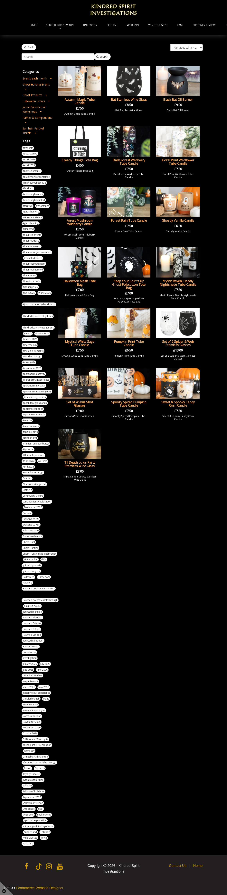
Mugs (46, 698)
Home (33, 25)
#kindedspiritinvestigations (38, 316)
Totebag (45, 832)
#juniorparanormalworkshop (39, 304)
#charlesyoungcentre (34, 182)
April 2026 (28, 466)
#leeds (28, 333)
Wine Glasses (30, 837)
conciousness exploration (37, 501)
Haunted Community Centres (39, 588)
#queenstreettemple (34, 414)
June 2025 (28, 669)
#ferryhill (28, 206)
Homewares (29, 652)
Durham (27, 513)
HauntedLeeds (31, 646)
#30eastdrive (30, 153)
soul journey (44, 814)
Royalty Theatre (31, 774)
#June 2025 (29, 292)
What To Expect (158, 25)
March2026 (29, 687)
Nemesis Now (30, 704)
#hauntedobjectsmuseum (37, 252)
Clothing (27, 490)
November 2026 (32, 727)
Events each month (37, 78)
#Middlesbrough (32, 356)
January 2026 (30, 664)
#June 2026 (44, 292)
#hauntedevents (32, 246)
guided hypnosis (32, 565)
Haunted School (31, 629)
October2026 (30, 733)
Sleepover (28, 814)
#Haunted (28, 229)
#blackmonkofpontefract (36, 176)
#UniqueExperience (33, 455)
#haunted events (32, 234)
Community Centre (33, 495)
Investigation (30, 658)
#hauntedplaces (33, 258)
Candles (27, 478)
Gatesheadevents (32, 536)
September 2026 (32, 797)
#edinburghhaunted (34, 200)
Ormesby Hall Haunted (35, 756)
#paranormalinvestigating (37, 391)
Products (133, 25)
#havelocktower (31, 281)
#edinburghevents (33, 194)
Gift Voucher (31, 559)
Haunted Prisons (32, 623)
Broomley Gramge (33, 472)
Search (102, 56)
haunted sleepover (33, 640)
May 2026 (43, 687)
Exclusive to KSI (31, 519)
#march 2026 (30, 339)
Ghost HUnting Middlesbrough (39, 553)
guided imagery (31, 571)
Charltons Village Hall (34, 484)
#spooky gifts (30, 432)
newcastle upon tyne (34, 710)
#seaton (27, 420)
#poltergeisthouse (33, 408)
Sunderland (30, 832)
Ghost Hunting (30, 548)
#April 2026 (29, 159)
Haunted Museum (32, 617)
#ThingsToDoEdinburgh (36, 443)
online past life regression (37, 745)
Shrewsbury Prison (33, 803)
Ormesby (29, 750)
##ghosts (28, 148)
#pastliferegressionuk (35, 403)
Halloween (90, 25)
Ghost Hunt (29, 542)
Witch (44, 837)
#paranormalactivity (34, 374)
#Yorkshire (29, 461)
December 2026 (33, 507)
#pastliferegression (35, 397)
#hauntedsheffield (33, 269)
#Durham (28, 188)
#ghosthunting (31, 223)
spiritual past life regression (38, 826)
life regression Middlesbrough (39, 762)
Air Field (42, 461)
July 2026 (45, 664)
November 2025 (32, 722)
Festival (112, 25)
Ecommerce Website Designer (39, 888)
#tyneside (28, 449)
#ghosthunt (42, 206)
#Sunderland (30, 437)
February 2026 (31, 530)
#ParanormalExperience (36, 379)
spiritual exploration (35, 820)
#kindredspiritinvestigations (38, 327)
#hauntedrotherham (34, 263)
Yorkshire (28, 843)
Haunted (27, 582)
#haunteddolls (31, 240)
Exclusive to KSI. (31, 524)
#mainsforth (42, 333)
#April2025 (29, 165)
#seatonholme (31, 426)
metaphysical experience (36, 692)
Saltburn (27, 785)
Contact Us (177, 866)
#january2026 (30, 287)
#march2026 (30, 345)
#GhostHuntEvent (32, 217)
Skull (40, 808)
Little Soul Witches (32, 675)
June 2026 (42, 669)
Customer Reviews (204, 25)
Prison (27, 768)
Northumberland (32, 716)
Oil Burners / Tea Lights (35, 739)
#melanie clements (33, 350)
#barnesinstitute (32, 171)
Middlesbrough (31, 698)
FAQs (180, 25)
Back (29, 47)
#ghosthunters (31, 211)
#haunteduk (29, 275)
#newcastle (29, 362)
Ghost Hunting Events (59, 25)
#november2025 (32, 368)
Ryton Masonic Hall (33, 780)
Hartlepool (44, 577)
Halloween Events (36, 101)
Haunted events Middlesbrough (40, 600)
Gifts (43, 559)
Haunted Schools (32, 634)
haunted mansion (32, 611)
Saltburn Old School (33, 791)
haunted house (32, 606)
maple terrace (30, 681)
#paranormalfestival (34, 385)
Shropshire (29, 808)
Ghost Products (35, 95)
